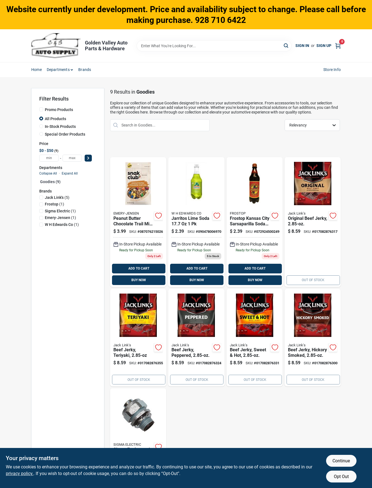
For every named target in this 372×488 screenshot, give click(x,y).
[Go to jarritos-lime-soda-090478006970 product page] (196, 222)
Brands (84, 69)
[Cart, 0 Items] (338, 46)
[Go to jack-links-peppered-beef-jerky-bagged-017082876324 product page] (196, 338)
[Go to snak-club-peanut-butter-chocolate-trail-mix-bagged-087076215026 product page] (138, 222)
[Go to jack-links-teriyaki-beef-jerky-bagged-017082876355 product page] (138, 338)
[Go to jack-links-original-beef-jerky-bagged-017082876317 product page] (313, 222)
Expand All (70, 173)
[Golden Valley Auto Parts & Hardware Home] (56, 45)
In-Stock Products (60, 126)
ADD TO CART (138, 268)
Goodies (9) (50, 182)
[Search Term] (214, 45)
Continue (341, 460)
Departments (58, 69)
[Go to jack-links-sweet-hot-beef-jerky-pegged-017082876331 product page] (255, 338)
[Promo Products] (41, 109)
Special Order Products (65, 134)
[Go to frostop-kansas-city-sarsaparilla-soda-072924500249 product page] (255, 222)
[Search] (286, 45)
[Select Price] (88, 158)
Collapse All (48, 173)
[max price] (72, 158)
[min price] (49, 158)
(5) (57, 197)
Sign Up (323, 45)
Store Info (332, 69)
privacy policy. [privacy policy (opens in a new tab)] (19, 473)
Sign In (302, 45)
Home (36, 69)
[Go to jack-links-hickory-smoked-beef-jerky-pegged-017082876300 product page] (313, 338)
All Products (55, 118)
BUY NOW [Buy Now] (138, 280)
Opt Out (341, 476)
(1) (54, 204)
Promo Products (59, 109)
